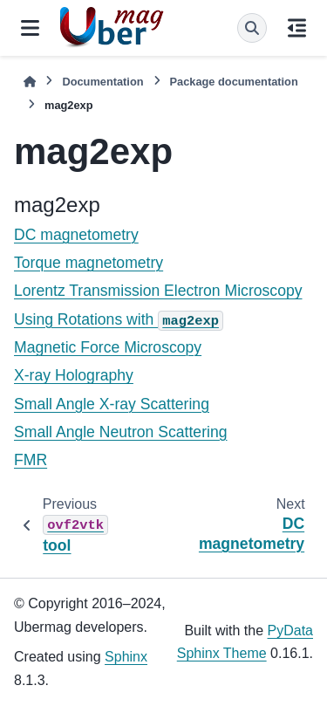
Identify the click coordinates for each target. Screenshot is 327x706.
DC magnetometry (76, 234)
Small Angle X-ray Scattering (111, 404)
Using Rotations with (118, 319)
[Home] (30, 81)
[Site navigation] (30, 28)
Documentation (102, 81)
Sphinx (126, 656)
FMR (30, 460)
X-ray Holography (73, 375)
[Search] (252, 28)
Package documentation (234, 81)
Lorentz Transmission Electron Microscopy (158, 290)
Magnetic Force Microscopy (107, 347)
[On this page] (297, 28)
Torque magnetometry (88, 262)
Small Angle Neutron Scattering (121, 432)
